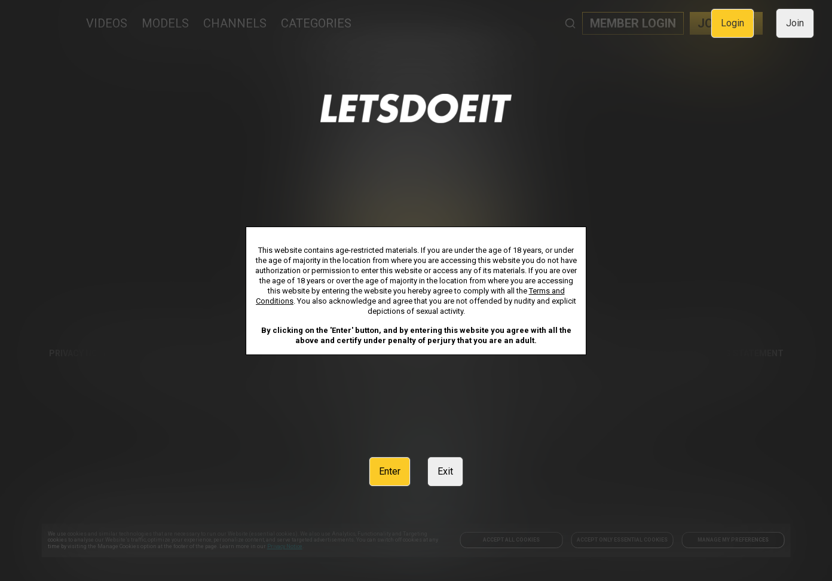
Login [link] (732, 23)
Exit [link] (445, 471)
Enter (389, 471)
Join (795, 23)
